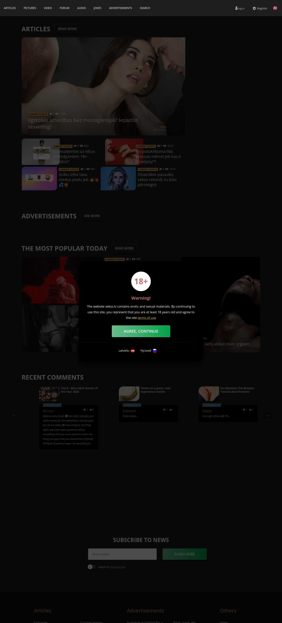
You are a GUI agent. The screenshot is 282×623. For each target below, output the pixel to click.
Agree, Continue (141, 331)
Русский (149, 351)
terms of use (147, 318)
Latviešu (127, 351)
